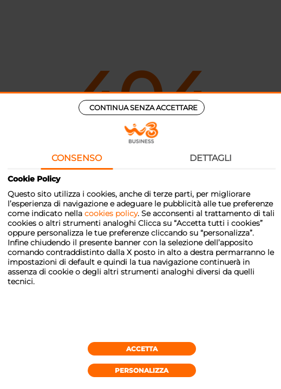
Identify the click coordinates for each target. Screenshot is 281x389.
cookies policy (111, 213)
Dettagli (210, 158)
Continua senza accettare (143, 107)
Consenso (76, 158)
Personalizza (141, 370)
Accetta (142, 349)
